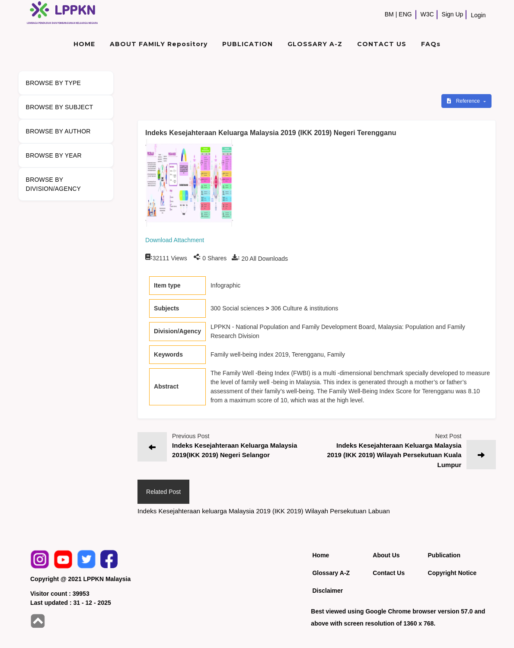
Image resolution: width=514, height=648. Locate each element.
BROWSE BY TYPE (53, 82)
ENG (405, 14)
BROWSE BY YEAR (54, 155)
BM (389, 14)
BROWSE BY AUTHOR (58, 131)
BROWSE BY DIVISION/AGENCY (53, 184)
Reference (464, 101)
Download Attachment (174, 240)
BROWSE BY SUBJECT (59, 107)
